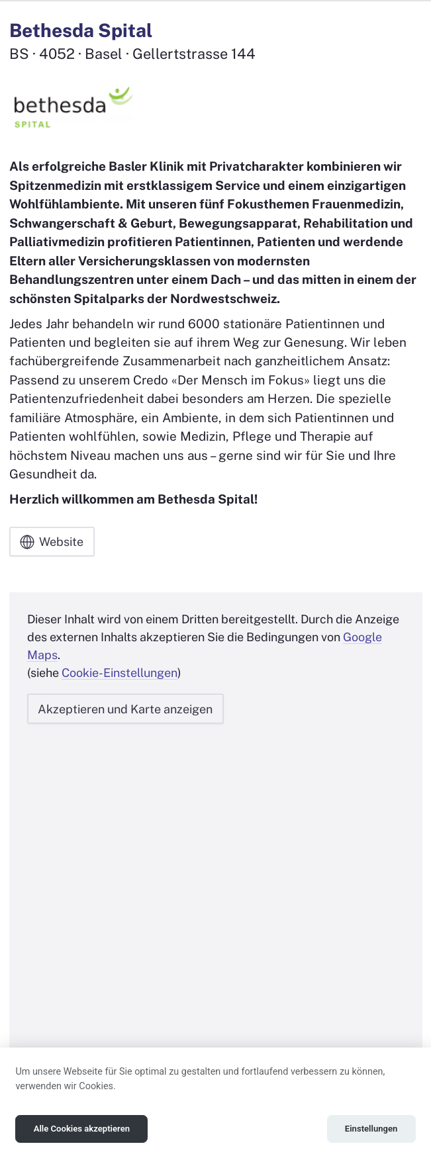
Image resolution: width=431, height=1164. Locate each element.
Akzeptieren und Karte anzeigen (125, 709)
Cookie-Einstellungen (119, 673)
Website (51, 542)
